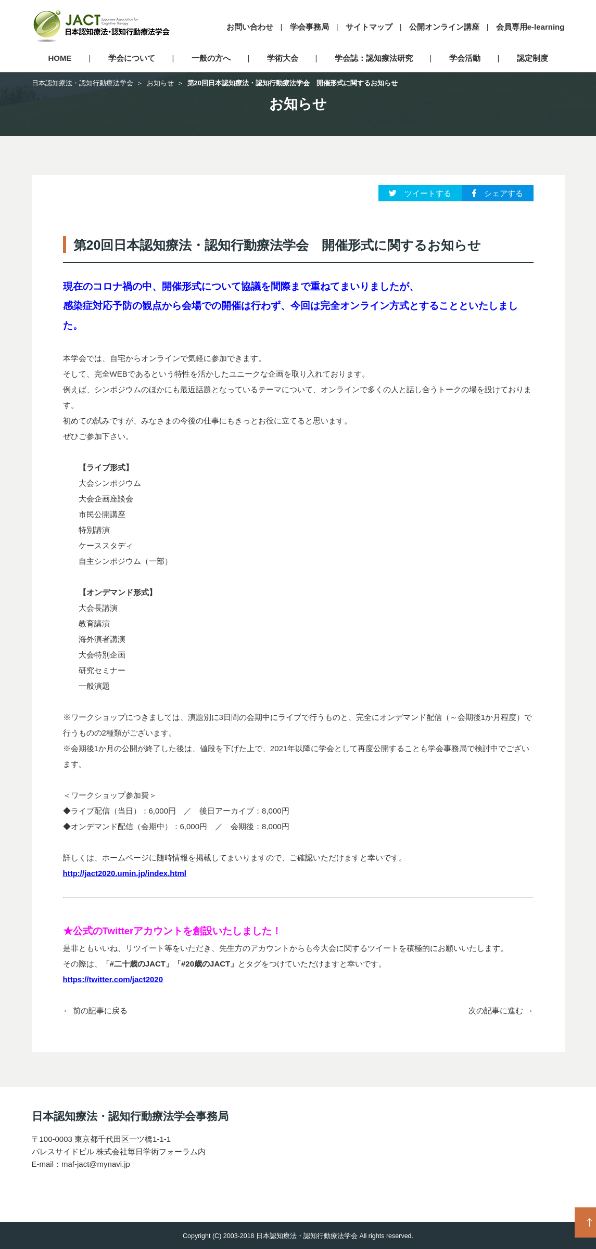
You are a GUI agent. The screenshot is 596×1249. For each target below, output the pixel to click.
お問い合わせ (249, 26)
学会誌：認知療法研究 (374, 58)
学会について (131, 58)
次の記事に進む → (500, 1010)
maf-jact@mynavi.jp (95, 1164)
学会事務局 (309, 26)
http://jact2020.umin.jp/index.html (125, 873)
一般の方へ (211, 58)
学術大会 (282, 58)
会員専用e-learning (530, 26)
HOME (60, 58)
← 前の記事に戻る (95, 1010)
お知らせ (160, 83)
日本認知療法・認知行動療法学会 (82, 83)
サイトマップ (369, 26)
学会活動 (464, 58)
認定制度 (532, 58)
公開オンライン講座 (444, 26)
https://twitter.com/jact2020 (113, 979)
